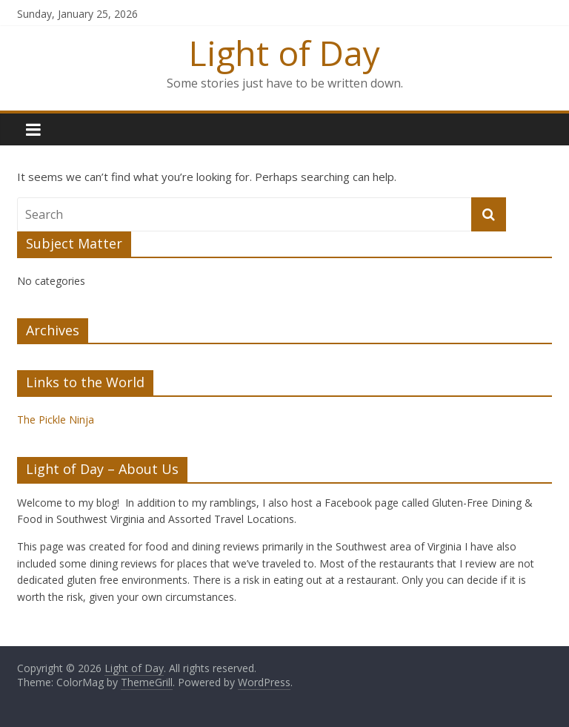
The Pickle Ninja (55, 419)
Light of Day (284, 53)
